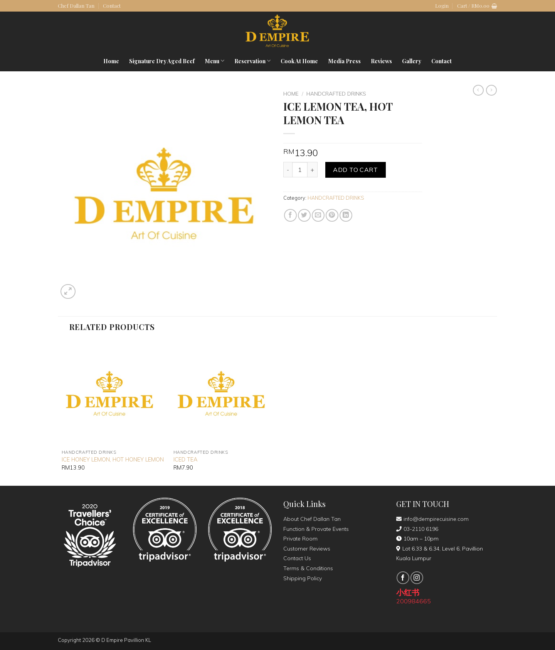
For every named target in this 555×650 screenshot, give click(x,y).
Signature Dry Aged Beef (162, 61)
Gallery (411, 61)
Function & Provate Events (316, 528)
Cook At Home (299, 61)
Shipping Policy (302, 578)
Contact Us (297, 558)
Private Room (300, 538)
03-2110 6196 (417, 528)
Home (111, 61)
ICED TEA (185, 459)
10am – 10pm (417, 538)
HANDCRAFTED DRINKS (336, 93)
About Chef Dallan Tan (312, 518)
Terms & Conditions (308, 568)
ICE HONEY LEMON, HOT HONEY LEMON (113, 459)
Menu (214, 61)
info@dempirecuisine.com (432, 518)
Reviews (381, 61)
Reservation (252, 61)
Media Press (344, 61)
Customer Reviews (306, 548)
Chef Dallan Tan (76, 5)
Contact (112, 5)
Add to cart (355, 169)
